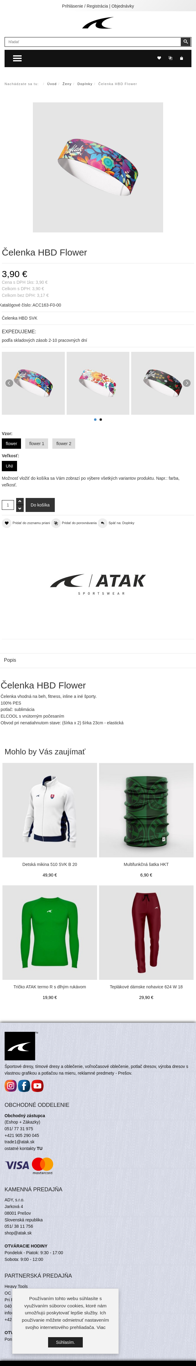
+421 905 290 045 (22, 1135)
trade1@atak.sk (19, 1141)
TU (40, 1148)
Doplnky (85, 84)
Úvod (52, 84)
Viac (101, 1327)
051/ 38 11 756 (19, 1226)
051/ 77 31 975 (19, 1128)
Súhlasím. (65, 1342)
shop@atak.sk (18, 1232)
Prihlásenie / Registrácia (85, 6)
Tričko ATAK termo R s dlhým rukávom (49, 986)
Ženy (67, 84)
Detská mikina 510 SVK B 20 (50, 864)
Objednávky (122, 6)
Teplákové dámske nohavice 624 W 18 (146, 986)
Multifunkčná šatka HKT (146, 864)
